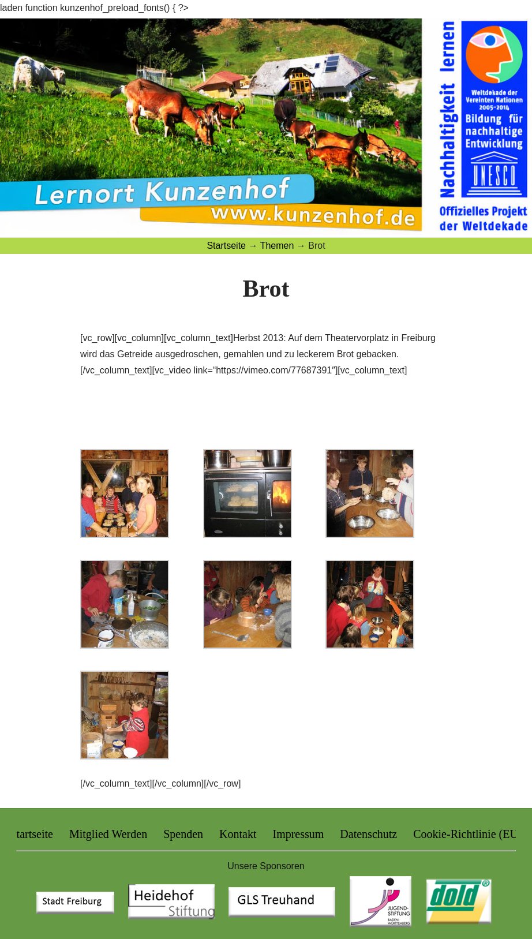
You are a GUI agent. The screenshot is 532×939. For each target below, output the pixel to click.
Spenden (183, 834)
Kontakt (237, 834)
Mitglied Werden (108, 834)
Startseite (31, 834)
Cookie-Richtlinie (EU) (467, 834)
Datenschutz (368, 834)
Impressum (298, 834)
